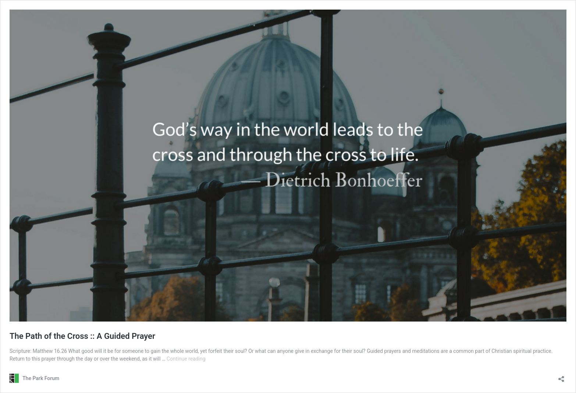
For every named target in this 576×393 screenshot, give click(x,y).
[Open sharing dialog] (561, 376)
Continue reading (186, 359)
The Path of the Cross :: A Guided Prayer (82, 336)
